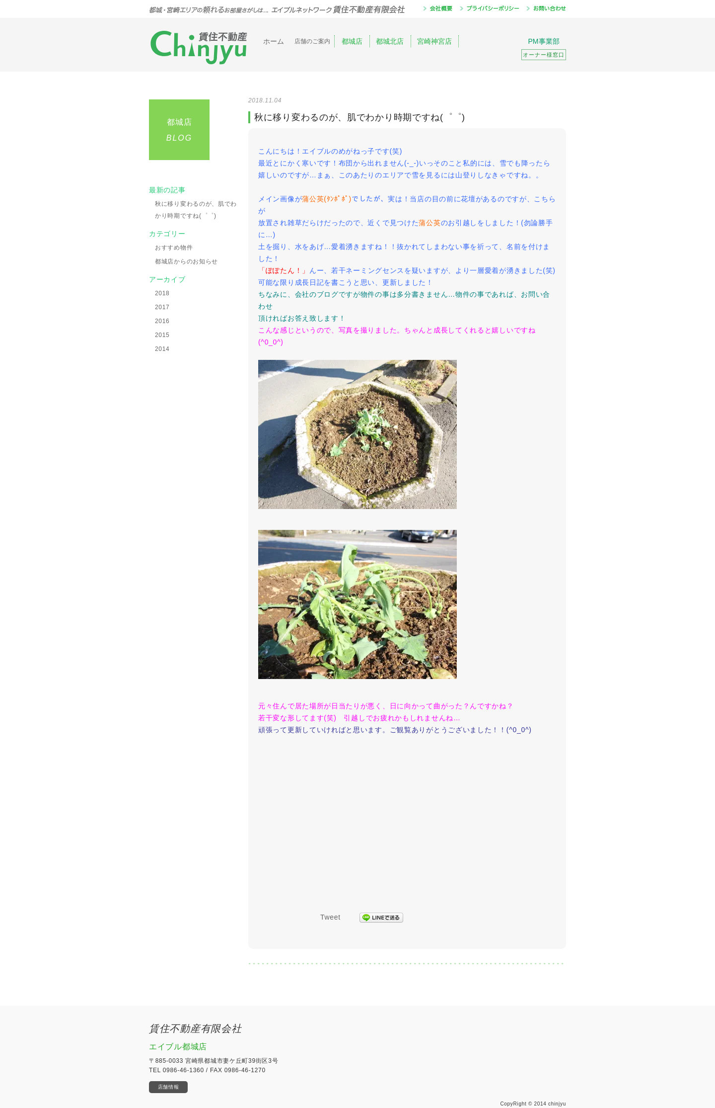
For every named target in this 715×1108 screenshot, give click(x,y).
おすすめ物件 (174, 247)
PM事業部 (543, 48)
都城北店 (390, 41)
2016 (162, 321)
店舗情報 (168, 1087)
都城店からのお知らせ (186, 261)
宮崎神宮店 (434, 41)
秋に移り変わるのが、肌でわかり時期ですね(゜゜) (196, 209)
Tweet (330, 917)
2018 (162, 293)
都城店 (352, 41)
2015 (162, 335)
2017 (162, 307)
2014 (162, 348)
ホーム (273, 41)
